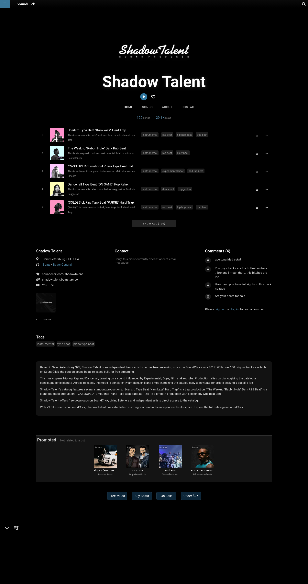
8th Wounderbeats (202, 474)
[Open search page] (304, 4)
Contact (189, 107)
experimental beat (173, 170)
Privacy (100, 560)
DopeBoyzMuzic (137, 474)
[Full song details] (267, 135)
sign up (221, 308)
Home (128, 107)
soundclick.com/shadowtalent (62, 273)
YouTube (48, 284)
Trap (70, 139)
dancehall (168, 188)
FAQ (23, 560)
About (167, 107)
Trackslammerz (170, 474)
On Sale (166, 496)
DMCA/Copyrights (80, 560)
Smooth (72, 175)
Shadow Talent (49, 250)
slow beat (183, 152)
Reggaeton (73, 193)
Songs (147, 107)
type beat (63, 343)
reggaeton (185, 188)
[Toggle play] (42, 134)
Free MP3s (117, 496)
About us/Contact (41, 560)
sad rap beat (196, 170)
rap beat (167, 134)
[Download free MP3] (257, 135)
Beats (46, 263)
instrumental (150, 134)
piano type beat (83, 343)
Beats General (75, 157)
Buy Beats (142, 496)
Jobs (60, 560)
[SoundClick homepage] (26, 4)
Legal (112, 560)
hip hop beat (184, 134)
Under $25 (190, 496)
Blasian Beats (105, 474)
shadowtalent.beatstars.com (61, 278)
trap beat (202, 134)
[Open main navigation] (5, 4)
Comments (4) (217, 250)
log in (234, 308)
